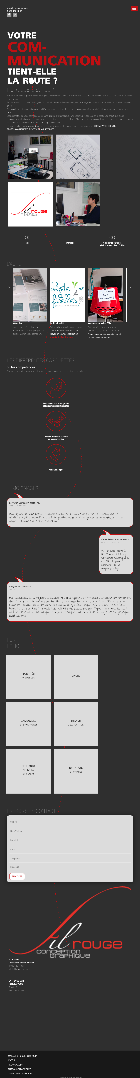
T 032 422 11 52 (14, 11)
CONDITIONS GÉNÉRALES (20, 1073)
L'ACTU (11, 1060)
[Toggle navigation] (134, 8)
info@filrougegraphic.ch (18, 8)
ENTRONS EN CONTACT (19, 1069)
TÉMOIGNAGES (15, 1065)
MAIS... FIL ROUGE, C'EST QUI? (22, 1056)
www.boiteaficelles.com (63, 337)
